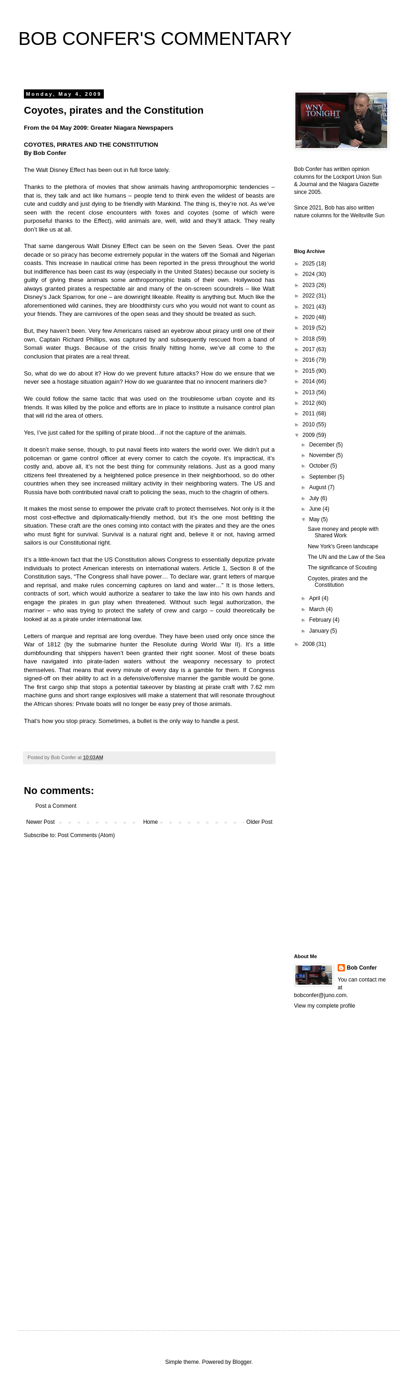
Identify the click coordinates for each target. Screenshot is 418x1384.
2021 (309, 306)
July (315, 498)
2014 (309, 381)
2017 (309, 349)
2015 (309, 371)
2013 (309, 392)
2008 (309, 644)
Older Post (259, 822)
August (318, 487)
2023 (309, 285)
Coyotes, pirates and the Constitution (337, 581)
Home (150, 822)
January (319, 631)
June (315, 509)
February (321, 620)
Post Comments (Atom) (86, 835)
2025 (309, 263)
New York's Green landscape (343, 546)
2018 (309, 339)
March (317, 609)
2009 (309, 435)
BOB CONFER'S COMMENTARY (155, 38)
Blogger (241, 1362)
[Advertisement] (330, 799)
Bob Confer (362, 968)
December (322, 444)
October (319, 466)
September (323, 477)
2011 (309, 413)
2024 (309, 274)
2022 (309, 295)
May (315, 519)
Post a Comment (55, 806)
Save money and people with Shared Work (343, 532)
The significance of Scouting (342, 567)
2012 (309, 403)
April (315, 598)
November (322, 455)
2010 (309, 424)
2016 (309, 360)
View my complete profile (324, 1006)
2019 (309, 328)
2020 (309, 317)
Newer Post (40, 822)
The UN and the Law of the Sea (346, 557)
